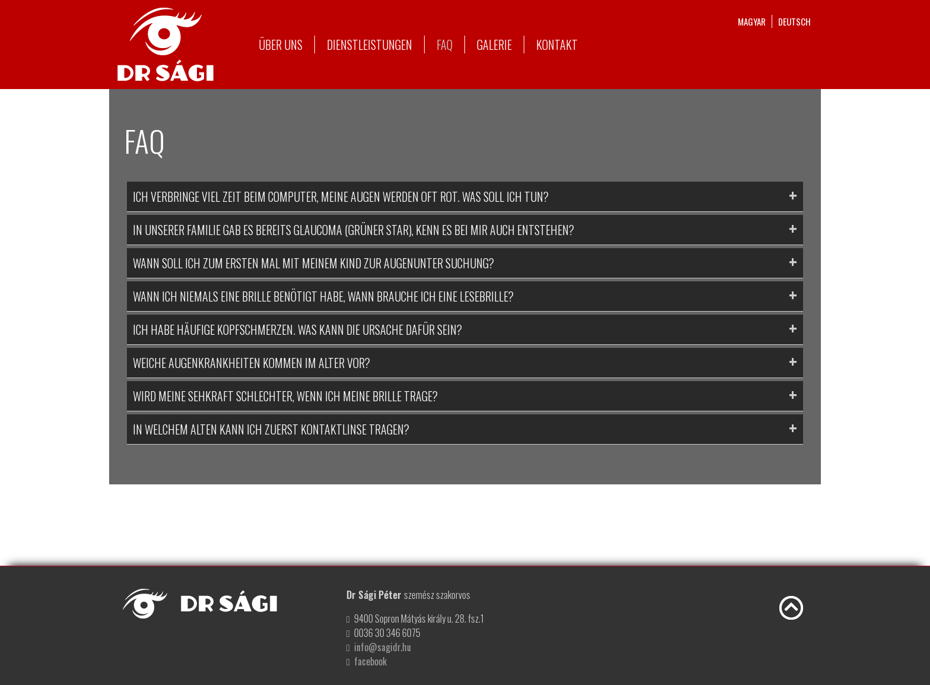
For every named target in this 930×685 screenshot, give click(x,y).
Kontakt (557, 44)
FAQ (445, 44)
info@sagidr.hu (382, 647)
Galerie (494, 44)
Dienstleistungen (369, 44)
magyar (752, 21)
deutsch (794, 21)
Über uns (280, 44)
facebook (370, 661)
